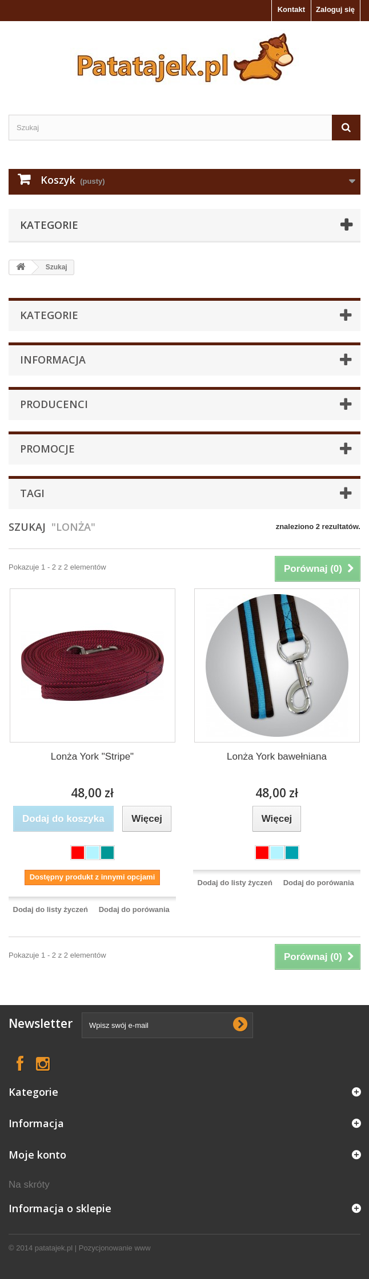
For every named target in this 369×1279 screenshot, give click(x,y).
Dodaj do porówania (134, 909)
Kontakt (291, 9)
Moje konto (37, 1154)
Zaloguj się (335, 9)
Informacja (53, 359)
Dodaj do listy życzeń (50, 909)
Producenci (54, 404)
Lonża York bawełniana (277, 756)
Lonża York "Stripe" (92, 756)
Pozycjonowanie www (115, 1248)
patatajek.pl (54, 1248)
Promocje (47, 448)
